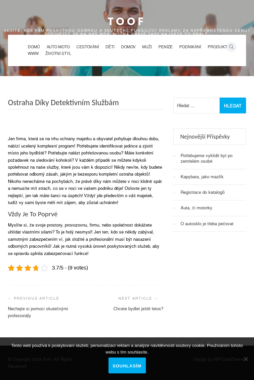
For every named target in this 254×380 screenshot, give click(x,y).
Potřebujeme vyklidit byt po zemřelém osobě (207, 158)
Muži (147, 47)
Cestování (87, 47)
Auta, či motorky (196, 207)
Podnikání (190, 47)
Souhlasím (127, 365)
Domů (34, 47)
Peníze (165, 47)
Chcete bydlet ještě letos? (138, 308)
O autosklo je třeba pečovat (207, 223)
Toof (127, 21)
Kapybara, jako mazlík (202, 176)
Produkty (219, 47)
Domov (128, 47)
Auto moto (58, 47)
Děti (110, 47)
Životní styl (58, 53)
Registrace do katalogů (203, 192)
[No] (245, 359)
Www (33, 53)
